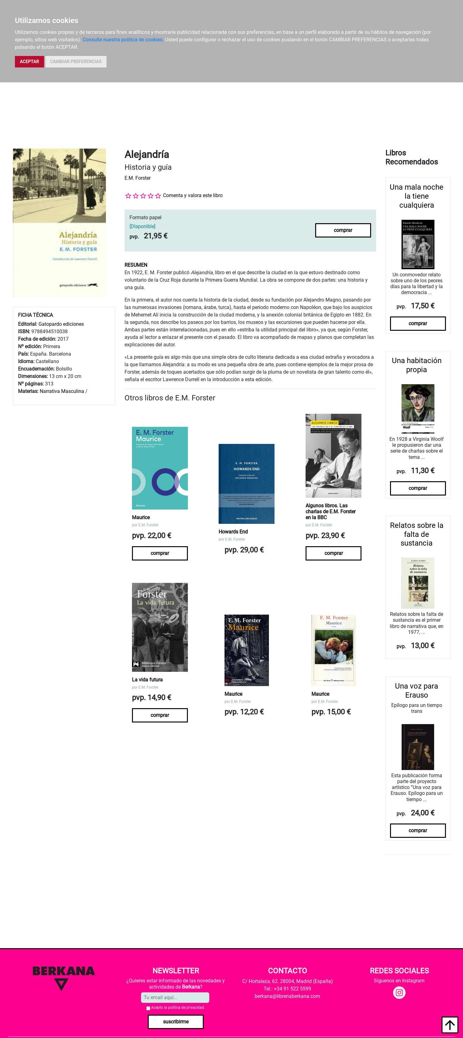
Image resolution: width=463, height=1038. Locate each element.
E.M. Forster (138, 178)
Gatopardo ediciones (61, 324)
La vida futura (147, 680)
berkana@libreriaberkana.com (287, 996)
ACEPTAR (29, 61)
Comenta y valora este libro (193, 195)
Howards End (233, 532)
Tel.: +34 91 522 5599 (287, 989)
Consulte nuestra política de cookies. (123, 40)
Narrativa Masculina (62, 391)
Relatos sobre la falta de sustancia (416, 534)
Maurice (141, 517)
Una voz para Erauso (416, 690)
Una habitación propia (417, 365)
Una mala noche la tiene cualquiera (416, 196)
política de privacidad (186, 1007)
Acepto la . (178, 1007)
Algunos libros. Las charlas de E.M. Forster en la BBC (331, 511)
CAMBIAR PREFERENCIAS (76, 61)
